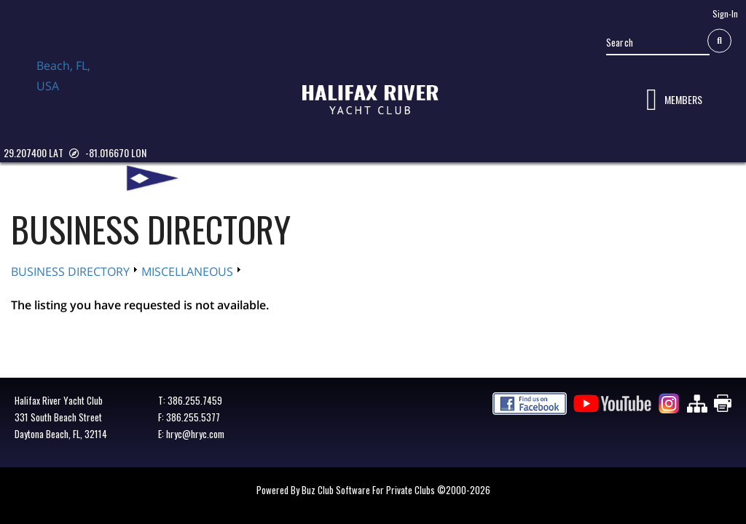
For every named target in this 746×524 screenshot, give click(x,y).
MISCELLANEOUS (187, 271)
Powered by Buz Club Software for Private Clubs (346, 490)
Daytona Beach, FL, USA (72, 89)
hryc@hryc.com (195, 433)
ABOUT (211, 177)
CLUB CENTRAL (349, 177)
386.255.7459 (195, 400)
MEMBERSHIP (272, 177)
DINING (414, 177)
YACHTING (469, 177)
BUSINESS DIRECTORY (556, 177)
